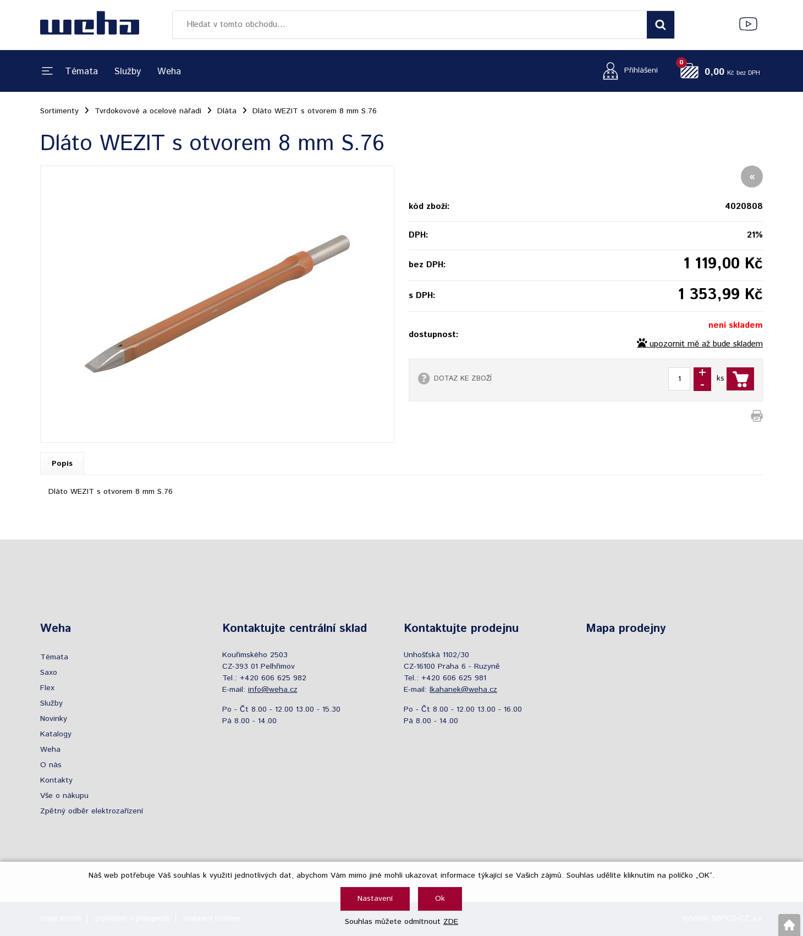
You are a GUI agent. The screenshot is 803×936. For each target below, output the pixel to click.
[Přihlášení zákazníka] (627, 70)
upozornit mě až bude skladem (706, 344)
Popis (62, 463)
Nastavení (375, 898)
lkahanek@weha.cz (463, 689)
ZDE (450, 921)
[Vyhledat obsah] (660, 24)
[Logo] (89, 24)
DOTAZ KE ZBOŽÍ (463, 378)
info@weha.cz (273, 689)
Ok (440, 898)
